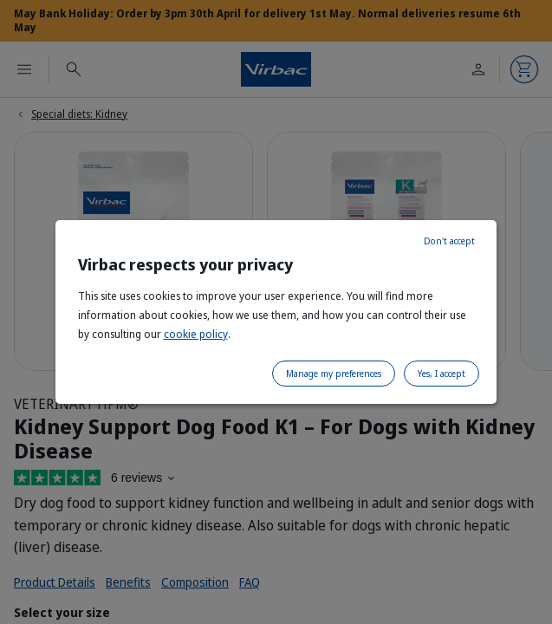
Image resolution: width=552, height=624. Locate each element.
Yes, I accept (441, 373)
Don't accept (449, 241)
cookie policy (196, 334)
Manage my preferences (333, 373)
